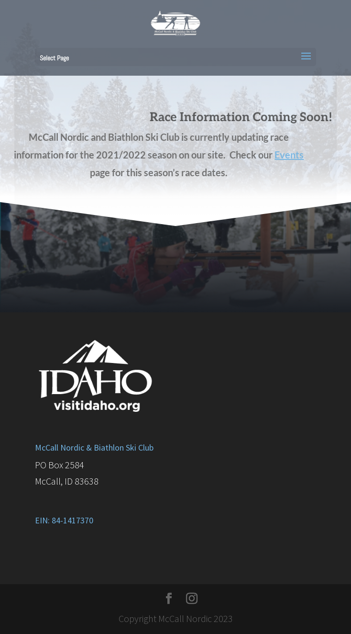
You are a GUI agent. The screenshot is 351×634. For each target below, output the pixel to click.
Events (281, 154)
